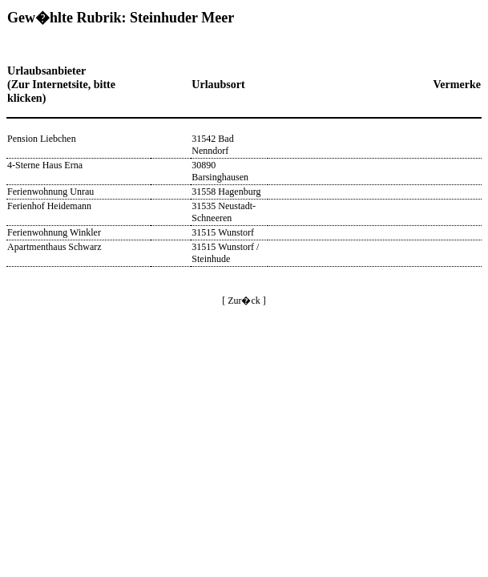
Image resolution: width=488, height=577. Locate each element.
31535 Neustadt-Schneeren (224, 212)
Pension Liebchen (41, 138)
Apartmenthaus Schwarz (54, 246)
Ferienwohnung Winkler (54, 232)
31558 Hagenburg (226, 191)
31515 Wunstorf (223, 232)
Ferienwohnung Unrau (50, 191)
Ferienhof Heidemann (49, 206)
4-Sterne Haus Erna (45, 165)
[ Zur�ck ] (244, 300)
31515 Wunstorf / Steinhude (225, 252)
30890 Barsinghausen (220, 171)
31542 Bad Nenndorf (212, 144)
